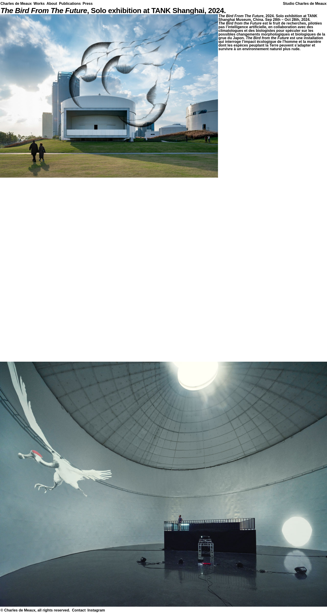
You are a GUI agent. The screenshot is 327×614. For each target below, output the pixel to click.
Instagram (96, 610)
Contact (79, 610)
